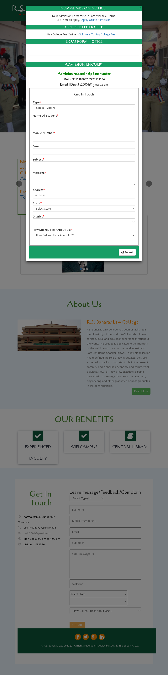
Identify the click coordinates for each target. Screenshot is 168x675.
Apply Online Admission (96, 20)
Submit (127, 252)
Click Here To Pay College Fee (96, 34)
